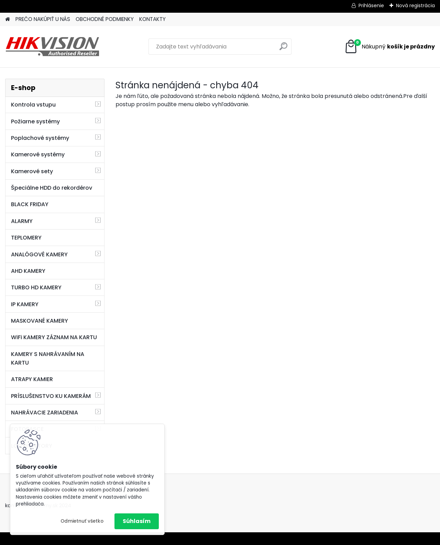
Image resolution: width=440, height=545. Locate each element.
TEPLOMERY (26, 238)
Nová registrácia (415, 5)
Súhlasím (137, 521)
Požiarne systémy (35, 121)
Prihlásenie (371, 5)
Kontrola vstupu (33, 105)
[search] (283, 49)
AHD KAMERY (28, 271)
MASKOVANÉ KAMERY (39, 321)
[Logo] (52, 47)
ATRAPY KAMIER (32, 379)
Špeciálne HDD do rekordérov (51, 188)
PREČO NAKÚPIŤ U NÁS (42, 19)
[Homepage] (7, 19)
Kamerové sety (32, 171)
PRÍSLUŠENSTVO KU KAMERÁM (51, 396)
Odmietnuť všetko (81, 521)
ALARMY (22, 221)
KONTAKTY (152, 19)
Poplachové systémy (40, 138)
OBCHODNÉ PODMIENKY (105, 19)
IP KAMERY (24, 304)
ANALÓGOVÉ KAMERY (39, 254)
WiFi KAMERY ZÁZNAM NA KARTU (54, 337)
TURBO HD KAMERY (36, 287)
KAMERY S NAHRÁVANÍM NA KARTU (47, 358)
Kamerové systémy (38, 154)
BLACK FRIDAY (29, 204)
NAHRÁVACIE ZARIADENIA (44, 412)
